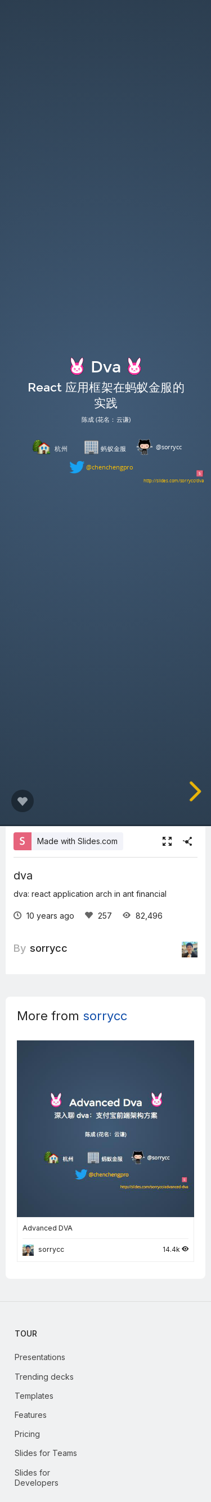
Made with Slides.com (77, 841)
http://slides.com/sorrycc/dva (173, 480)
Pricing (27, 1434)
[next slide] (194, 791)
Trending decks (44, 1376)
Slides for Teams (46, 1453)
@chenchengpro (109, 467)
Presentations (40, 1357)
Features (31, 1415)
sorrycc (49, 948)
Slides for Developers (37, 1477)
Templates (34, 1395)
